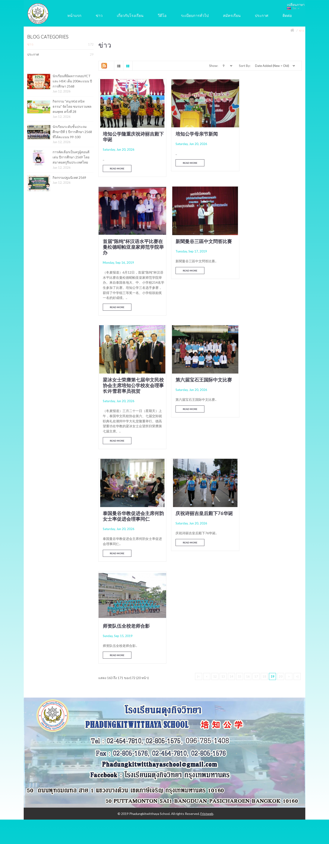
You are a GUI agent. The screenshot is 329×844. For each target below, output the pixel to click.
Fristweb (206, 597)
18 (264, 459)
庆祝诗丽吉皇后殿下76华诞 (200, 398)
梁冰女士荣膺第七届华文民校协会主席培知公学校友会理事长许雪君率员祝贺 (200, 272)
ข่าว (301, 30)
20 (281, 459)
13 (223, 459)
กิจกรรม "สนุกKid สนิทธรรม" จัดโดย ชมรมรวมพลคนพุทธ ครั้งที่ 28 (72, 106)
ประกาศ (60, 54)
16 (248, 459)
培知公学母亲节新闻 (193, 131)
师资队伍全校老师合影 (264, 398)
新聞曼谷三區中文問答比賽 (131, 267)
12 (215, 459)
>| (297, 459)
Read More (117, 166)
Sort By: (245, 66)
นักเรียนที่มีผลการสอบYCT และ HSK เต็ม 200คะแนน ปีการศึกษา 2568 (72, 81)
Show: (213, 66)
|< (198, 459)
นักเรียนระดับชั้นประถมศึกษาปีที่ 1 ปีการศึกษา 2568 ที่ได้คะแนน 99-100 (72, 132)
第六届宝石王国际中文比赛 (269, 267)
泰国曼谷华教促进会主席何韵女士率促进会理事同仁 (131, 401)
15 (239, 459)
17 (256, 459)
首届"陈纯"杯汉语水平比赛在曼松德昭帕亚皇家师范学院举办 (269, 136)
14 (231, 459)
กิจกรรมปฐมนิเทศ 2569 (69, 177)
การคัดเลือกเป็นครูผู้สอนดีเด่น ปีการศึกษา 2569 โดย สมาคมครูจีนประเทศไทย (71, 157)
